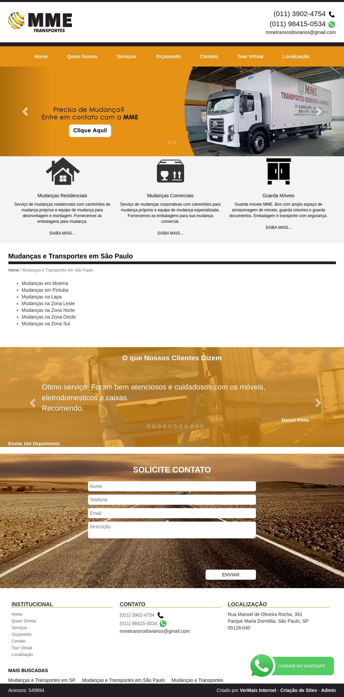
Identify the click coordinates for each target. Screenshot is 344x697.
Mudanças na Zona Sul (46, 323)
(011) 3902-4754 (299, 13)
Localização (296, 56)
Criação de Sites (299, 690)
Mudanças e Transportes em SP (42, 680)
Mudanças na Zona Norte (48, 310)
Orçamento (168, 56)
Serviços (126, 56)
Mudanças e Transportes (197, 680)
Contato (209, 56)
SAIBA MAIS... (62, 233)
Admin (328, 690)
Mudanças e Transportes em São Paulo (123, 680)
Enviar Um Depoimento (34, 443)
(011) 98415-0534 (298, 24)
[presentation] (139, 555)
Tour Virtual (250, 56)
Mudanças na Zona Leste (48, 303)
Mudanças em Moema (45, 283)
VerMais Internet (258, 690)
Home (41, 56)
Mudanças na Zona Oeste (49, 317)
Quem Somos (82, 56)
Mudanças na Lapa (42, 296)
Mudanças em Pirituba (45, 290)
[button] (26, 111)
